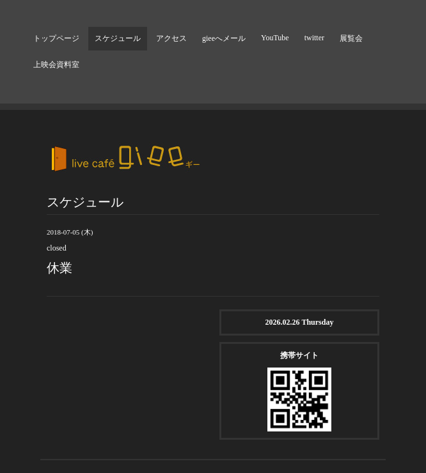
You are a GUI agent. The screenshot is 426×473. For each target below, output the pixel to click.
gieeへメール (224, 38)
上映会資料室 (56, 64)
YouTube (275, 37)
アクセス (171, 38)
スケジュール (118, 38)
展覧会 (351, 38)
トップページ (56, 38)
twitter (314, 37)
